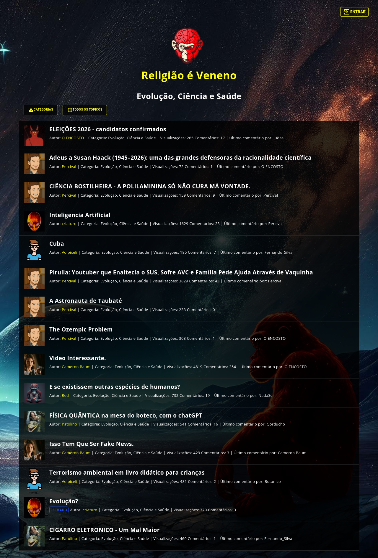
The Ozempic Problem (81, 329)
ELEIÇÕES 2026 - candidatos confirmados (107, 129)
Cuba (56, 244)
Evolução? (63, 501)
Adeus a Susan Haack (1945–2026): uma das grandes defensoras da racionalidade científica (180, 157)
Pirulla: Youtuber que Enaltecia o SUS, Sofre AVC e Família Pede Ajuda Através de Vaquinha (181, 272)
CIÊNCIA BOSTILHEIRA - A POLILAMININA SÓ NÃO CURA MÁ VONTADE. (149, 186)
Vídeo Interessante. (77, 358)
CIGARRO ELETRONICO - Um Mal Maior (104, 530)
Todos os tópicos (85, 110)
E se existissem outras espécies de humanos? (114, 387)
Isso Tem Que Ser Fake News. (91, 444)
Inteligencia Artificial (79, 215)
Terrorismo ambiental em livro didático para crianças (127, 472)
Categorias (41, 110)
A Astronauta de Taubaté (85, 301)
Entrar (354, 11)
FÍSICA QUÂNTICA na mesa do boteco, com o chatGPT (125, 415)
